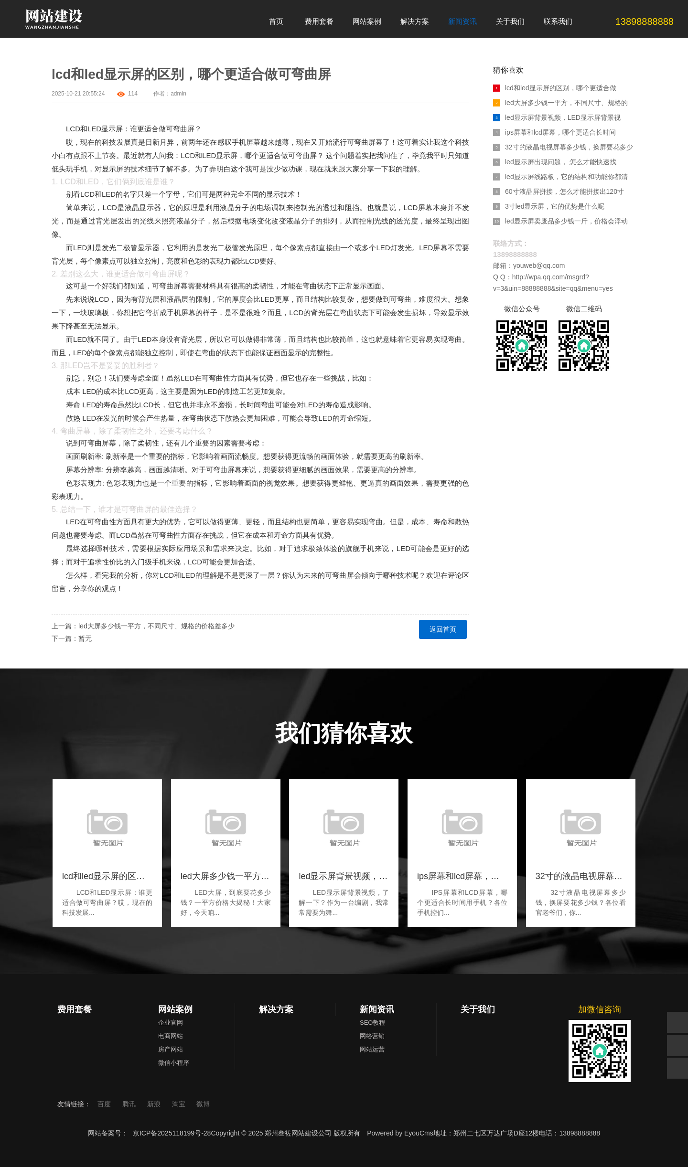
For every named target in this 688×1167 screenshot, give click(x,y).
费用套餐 (74, 1009)
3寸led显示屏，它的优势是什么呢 (548, 206)
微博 (203, 1104)
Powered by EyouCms (399, 1133)
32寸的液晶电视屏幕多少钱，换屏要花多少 (563, 147)
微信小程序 (173, 1062)
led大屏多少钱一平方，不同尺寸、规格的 (560, 102)
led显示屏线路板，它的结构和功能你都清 (560, 176)
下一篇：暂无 (72, 638)
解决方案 (276, 1009)
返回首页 (443, 629)
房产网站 (170, 1049)
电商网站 (170, 1036)
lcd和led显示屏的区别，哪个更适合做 (554, 88)
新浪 (154, 1104)
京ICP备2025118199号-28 (172, 1133)
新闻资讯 (377, 1009)
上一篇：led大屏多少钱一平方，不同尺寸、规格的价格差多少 (143, 626)
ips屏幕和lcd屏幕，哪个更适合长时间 (554, 132)
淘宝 (179, 1104)
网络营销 (372, 1036)
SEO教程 (372, 1022)
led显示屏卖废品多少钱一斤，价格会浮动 (560, 221)
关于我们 (478, 1009)
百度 (105, 1104)
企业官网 (170, 1022)
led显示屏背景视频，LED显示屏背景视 (557, 117)
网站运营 (372, 1049)
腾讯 (130, 1104)
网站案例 (175, 1009)
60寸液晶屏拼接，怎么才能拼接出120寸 (558, 191)
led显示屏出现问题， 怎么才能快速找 (554, 162)
